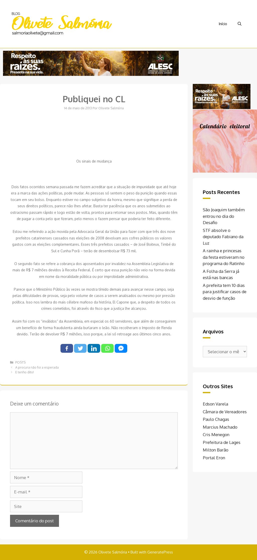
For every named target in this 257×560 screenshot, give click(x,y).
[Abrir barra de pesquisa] (239, 23)
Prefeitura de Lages (221, 442)
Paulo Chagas (216, 419)
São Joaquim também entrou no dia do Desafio (224, 216)
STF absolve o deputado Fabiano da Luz (223, 237)
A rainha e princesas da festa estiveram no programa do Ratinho (223, 257)
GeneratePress (160, 552)
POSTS (20, 362)
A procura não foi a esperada (37, 367)
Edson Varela (215, 403)
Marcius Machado (220, 427)
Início (223, 23)
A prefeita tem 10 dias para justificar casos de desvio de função (224, 292)
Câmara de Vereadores (225, 411)
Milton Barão (215, 449)
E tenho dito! (24, 372)
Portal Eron (214, 457)
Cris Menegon (216, 434)
